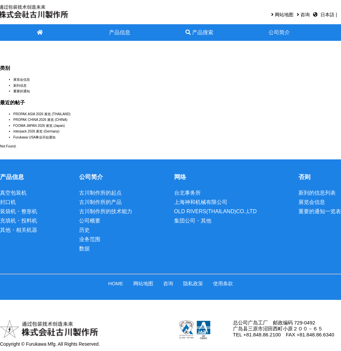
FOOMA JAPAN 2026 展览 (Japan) (39, 126)
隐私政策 (193, 283)
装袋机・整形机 (18, 211)
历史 (84, 230)
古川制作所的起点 (100, 193)
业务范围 (89, 239)
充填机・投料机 (18, 220)
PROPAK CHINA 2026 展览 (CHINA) (40, 120)
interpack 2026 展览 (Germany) (36, 131)
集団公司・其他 (192, 220)
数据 (84, 248)
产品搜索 (199, 32)
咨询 (305, 14)
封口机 (8, 202)
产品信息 (119, 32)
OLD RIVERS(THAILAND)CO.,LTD (215, 211)
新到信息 (20, 85)
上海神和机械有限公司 (200, 202)
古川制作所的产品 (100, 202)
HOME (115, 283)
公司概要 (89, 220)
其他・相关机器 (18, 230)
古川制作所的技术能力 (105, 211)
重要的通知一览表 (319, 211)
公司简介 (279, 32)
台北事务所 (187, 193)
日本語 (328, 14)
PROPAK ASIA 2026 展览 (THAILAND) (41, 114)
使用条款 (223, 283)
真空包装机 (13, 193)
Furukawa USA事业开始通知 (34, 137)
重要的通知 (21, 91)
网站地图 (284, 14)
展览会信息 (21, 79)
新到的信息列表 (317, 193)
